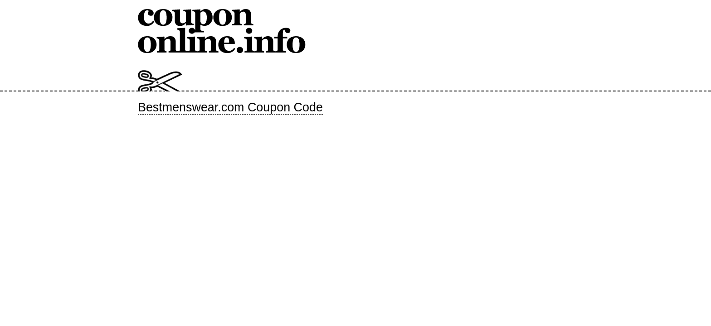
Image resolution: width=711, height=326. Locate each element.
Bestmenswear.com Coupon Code (230, 107)
